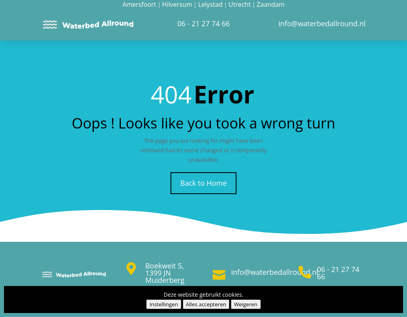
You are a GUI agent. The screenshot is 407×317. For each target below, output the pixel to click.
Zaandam (271, 4)
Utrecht (240, 4)
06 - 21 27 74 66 (338, 272)
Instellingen (163, 304)
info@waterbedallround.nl (274, 272)
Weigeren (246, 304)
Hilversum (177, 4)
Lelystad (210, 4)
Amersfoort (139, 4)
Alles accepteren (206, 304)
